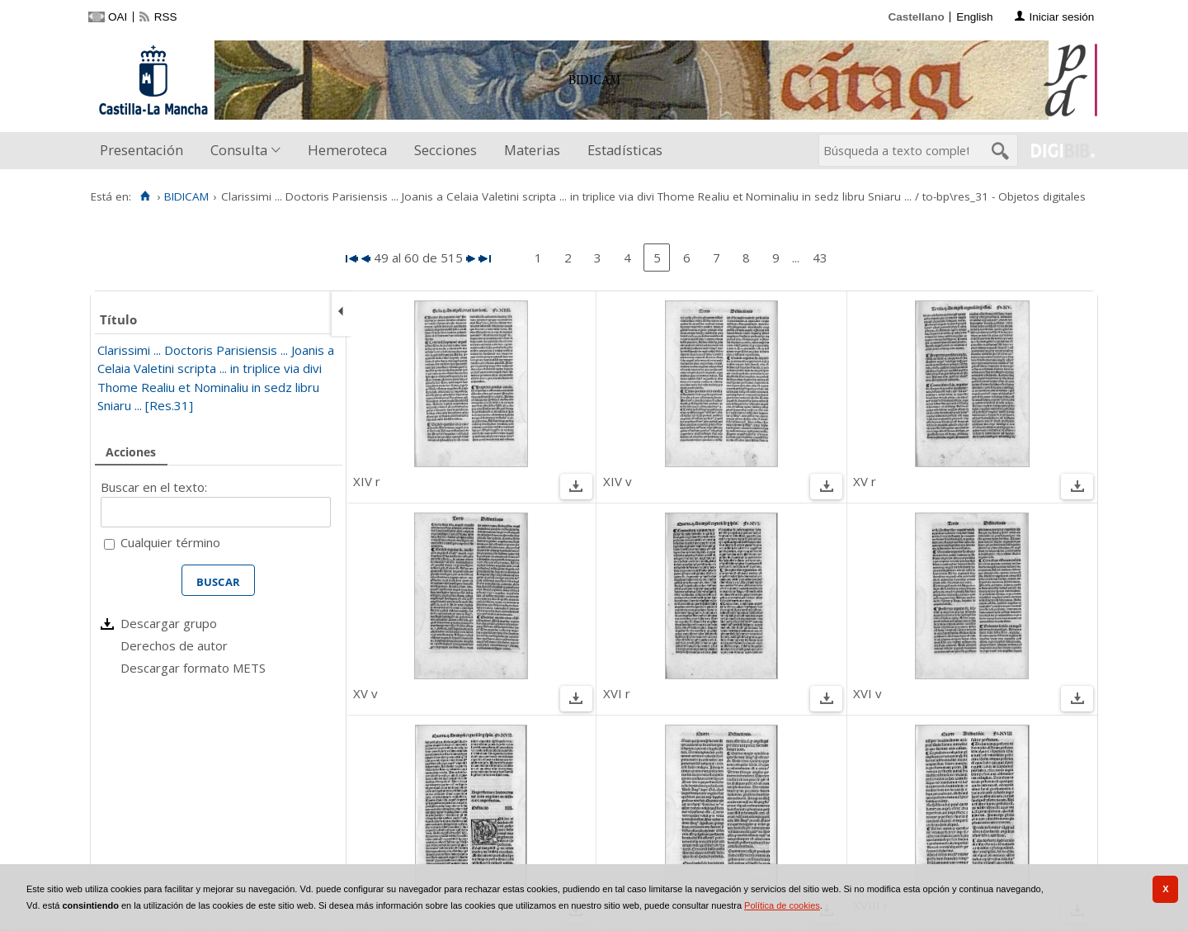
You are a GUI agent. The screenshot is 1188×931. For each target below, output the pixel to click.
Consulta (238, 149)
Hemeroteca (347, 149)
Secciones (445, 149)
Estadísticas (624, 149)
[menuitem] (145, 150)
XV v (365, 693)
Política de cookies (782, 905)
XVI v (867, 693)
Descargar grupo (168, 623)
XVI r (616, 693)
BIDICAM (186, 196)
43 (820, 257)
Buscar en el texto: (154, 487)
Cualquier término (170, 542)
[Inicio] (145, 196)
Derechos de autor (174, 645)
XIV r (366, 481)
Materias (532, 149)
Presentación (141, 149)
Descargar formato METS (193, 667)
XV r (864, 481)
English (974, 17)
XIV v (617, 481)
